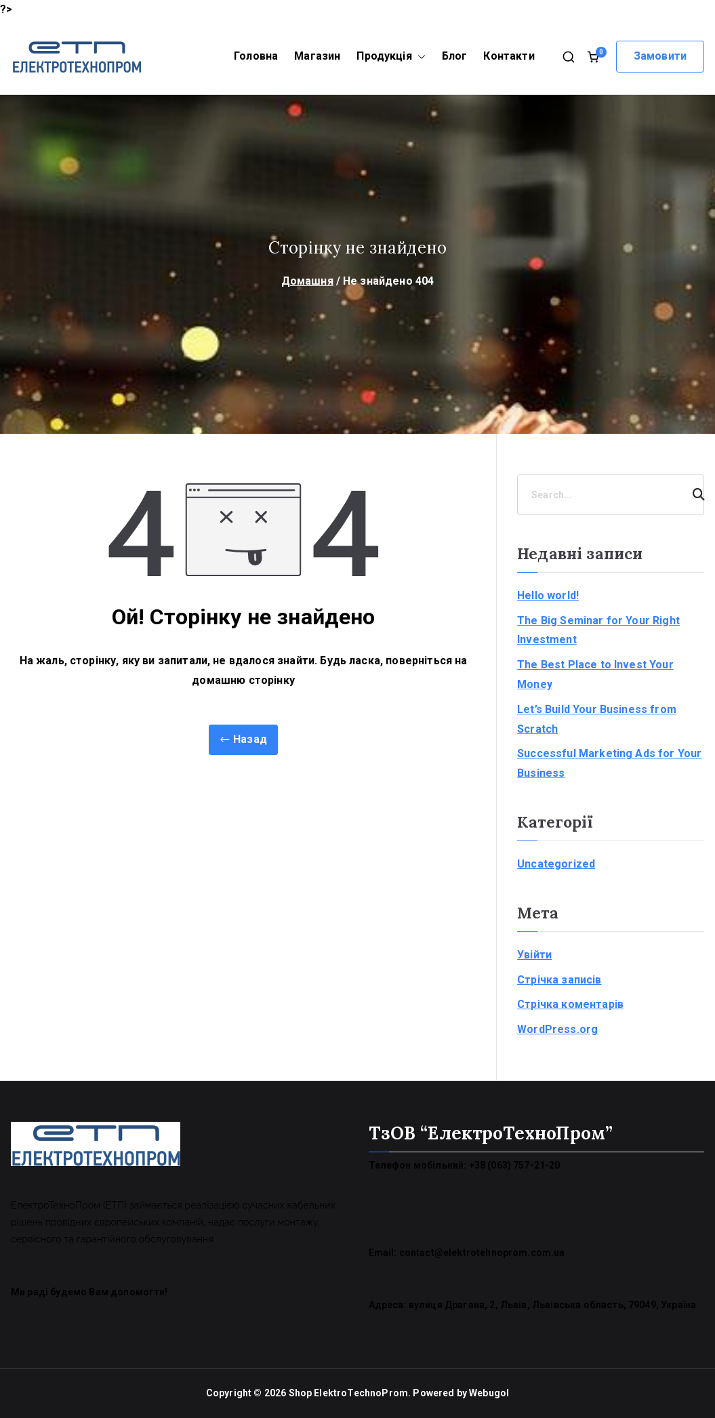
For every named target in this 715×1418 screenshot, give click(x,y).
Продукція (390, 56)
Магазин (317, 55)
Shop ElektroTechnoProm (349, 1392)
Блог (455, 55)
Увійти (534, 954)
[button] (419, 56)
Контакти (508, 55)
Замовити (660, 55)
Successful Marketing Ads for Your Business (609, 763)
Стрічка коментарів (570, 1004)
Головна (256, 55)
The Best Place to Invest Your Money (595, 674)
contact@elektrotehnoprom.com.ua (482, 1252)
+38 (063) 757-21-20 (514, 1165)
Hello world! (548, 595)
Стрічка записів (559, 979)
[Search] (693, 495)
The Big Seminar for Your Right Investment (598, 630)
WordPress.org (557, 1029)
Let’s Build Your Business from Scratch (596, 719)
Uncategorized (556, 863)
